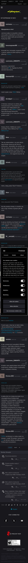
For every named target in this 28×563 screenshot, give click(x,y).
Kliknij (9, 54)
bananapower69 (11, 45)
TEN (22, 106)
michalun (9, 24)
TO (9, 68)
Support (3, 4)
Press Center (18, 550)
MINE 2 (15, 109)
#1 (24, 24)
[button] (1, 7)
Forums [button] (3, 1)
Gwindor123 (10, 76)
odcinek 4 (16, 229)
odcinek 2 (5, 229)
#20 (24, 431)
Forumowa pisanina (11, 456)
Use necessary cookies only (13, 311)
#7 (24, 137)
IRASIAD (11, 320)
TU (2, 440)
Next (15, 447)
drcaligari (9, 99)
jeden (21, 224)
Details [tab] (14, 255)
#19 (24, 376)
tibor (7, 137)
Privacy (23, 549)
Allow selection (14, 306)
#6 (24, 124)
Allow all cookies (14, 301)
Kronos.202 (10, 376)
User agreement (17, 549)
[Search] (25, 18)
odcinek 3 (10, 229)
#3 (24, 64)
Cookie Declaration (11, 550)
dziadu (8, 162)
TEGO (15, 92)
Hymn (4, 329)
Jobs (16, 1)
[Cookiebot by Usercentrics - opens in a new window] (19, 251)
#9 (24, 192)
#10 (24, 217)
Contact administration (7, 549)
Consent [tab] (6, 255)
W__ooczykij (10, 236)
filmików (19, 423)
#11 (24, 236)
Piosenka (8, 331)
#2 (24, 48)
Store (21, 1)
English (14, 509)
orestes (8, 339)
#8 (24, 162)
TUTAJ (3, 436)
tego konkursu (5, 154)
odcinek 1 (10, 247)
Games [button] (10, 1)
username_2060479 (13, 61)
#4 (24, 76)
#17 (24, 339)
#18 (24, 363)
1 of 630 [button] (10, 447)
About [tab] (22, 255)
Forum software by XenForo (12, 561)
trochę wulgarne (16, 331)
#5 (24, 99)
